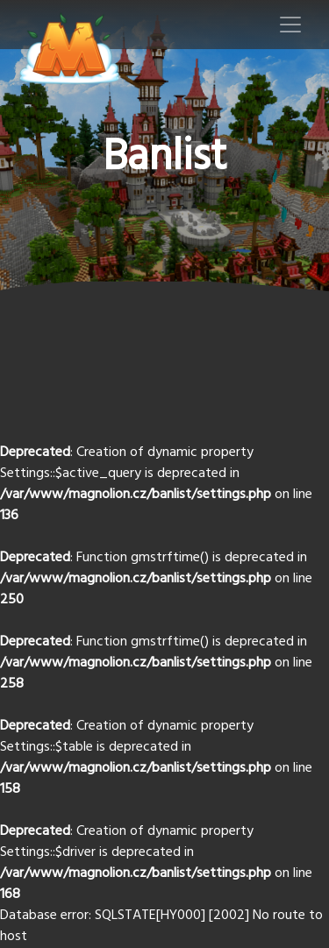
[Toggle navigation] (290, 24)
